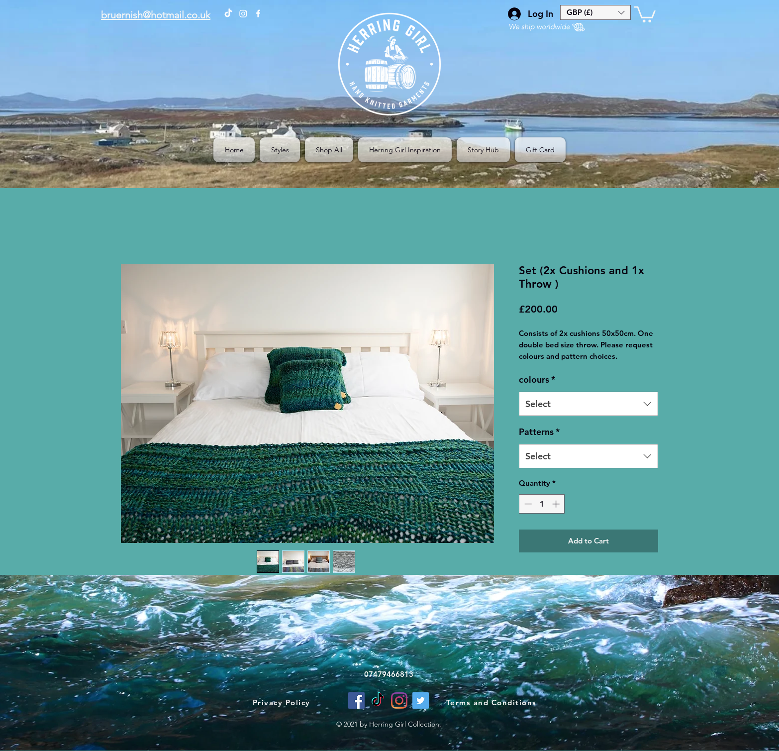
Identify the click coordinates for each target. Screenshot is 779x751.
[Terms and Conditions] (492, 703)
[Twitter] (420, 700)
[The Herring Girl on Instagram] (243, 13)
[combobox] (588, 404)
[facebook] (258, 13)
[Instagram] (399, 700)
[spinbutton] (542, 504)
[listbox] (595, 12)
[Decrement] (527, 504)
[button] (595, 12)
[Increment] (557, 504)
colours (537, 379)
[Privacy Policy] (282, 703)
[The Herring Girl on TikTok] (228, 13)
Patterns (539, 431)
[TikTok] (378, 700)
